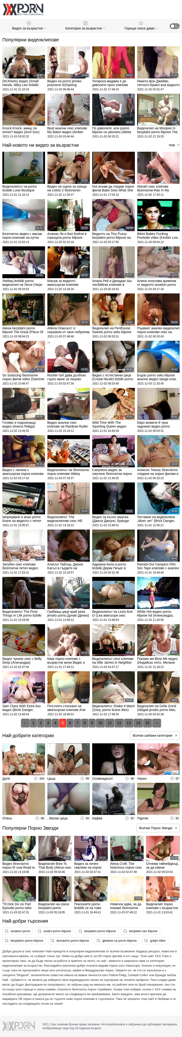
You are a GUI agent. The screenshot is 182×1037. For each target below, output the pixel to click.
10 (100, 723)
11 (110, 723)
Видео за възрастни (29, 25)
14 (138, 723)
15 (148, 723)
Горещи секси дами (141, 25)
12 (119, 723)
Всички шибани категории (153, 735)
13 (129, 723)
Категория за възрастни (85, 25)
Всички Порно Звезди (156, 828)
